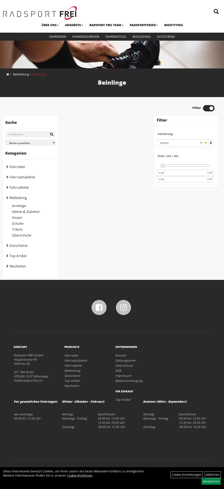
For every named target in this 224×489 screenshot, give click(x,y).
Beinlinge (39, 74)
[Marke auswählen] (30, 143)
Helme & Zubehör (26, 211)
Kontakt (120, 355)
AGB (118, 371)
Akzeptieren (211, 481)
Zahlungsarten (125, 360)
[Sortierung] (180, 142)
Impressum (123, 376)
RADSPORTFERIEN (144, 25)
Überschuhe (21, 235)
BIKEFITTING (173, 25)
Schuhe (17, 223)
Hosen (17, 217)
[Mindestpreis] (181, 173)
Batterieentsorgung (129, 381)
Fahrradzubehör (85, 37)
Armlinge (19, 205)
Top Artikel (18, 256)
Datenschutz (124, 365)
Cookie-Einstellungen (186, 475)
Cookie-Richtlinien (80, 475)
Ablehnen (213, 475)
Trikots (17, 229)
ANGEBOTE (74, 25)
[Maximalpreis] (181, 179)
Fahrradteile (116, 37)
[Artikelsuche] (216, 11)
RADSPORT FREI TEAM (106, 25)
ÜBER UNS (50, 25)
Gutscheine (166, 37)
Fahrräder (57, 37)
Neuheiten (17, 266)
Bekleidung (142, 37)
